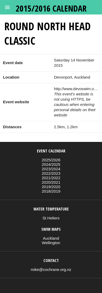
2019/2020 (51, 186)
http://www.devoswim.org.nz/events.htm (76, 88)
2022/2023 (51, 173)
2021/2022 (51, 178)
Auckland (51, 238)
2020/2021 (51, 182)
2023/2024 (51, 169)
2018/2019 (51, 191)
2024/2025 (51, 164)
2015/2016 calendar (51, 8)
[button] (7, 7)
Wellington (51, 242)
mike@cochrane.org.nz (51, 269)
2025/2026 (51, 160)
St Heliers (50, 218)
